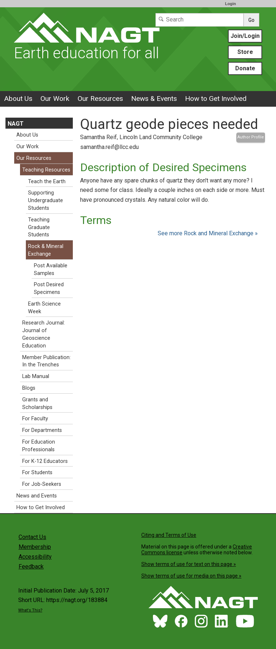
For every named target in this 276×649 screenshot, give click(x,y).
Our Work (54, 98)
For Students (37, 472)
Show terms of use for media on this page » (191, 576)
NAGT (16, 123)
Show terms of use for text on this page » (188, 564)
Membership (35, 546)
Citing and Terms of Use (168, 535)
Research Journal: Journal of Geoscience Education (43, 334)
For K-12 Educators (45, 461)
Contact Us (32, 537)
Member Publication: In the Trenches (46, 361)
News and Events (36, 496)
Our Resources (100, 98)
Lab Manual (35, 376)
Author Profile (250, 137)
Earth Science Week (44, 308)
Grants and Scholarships (37, 403)
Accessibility (35, 556)
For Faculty (35, 419)
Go (251, 20)
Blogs (28, 388)
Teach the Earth (47, 181)
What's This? (30, 610)
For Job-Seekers (41, 484)
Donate (245, 68)
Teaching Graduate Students (39, 227)
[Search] (199, 20)
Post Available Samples (50, 269)
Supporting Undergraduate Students (45, 200)
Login (230, 3)
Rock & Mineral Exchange (45, 250)
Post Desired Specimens (49, 288)
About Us (18, 98)
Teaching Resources (46, 170)
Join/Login (245, 35)
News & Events (154, 98)
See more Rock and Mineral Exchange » (208, 233)
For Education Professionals (38, 446)
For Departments (42, 430)
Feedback (31, 566)
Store (245, 51)
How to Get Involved (216, 98)
